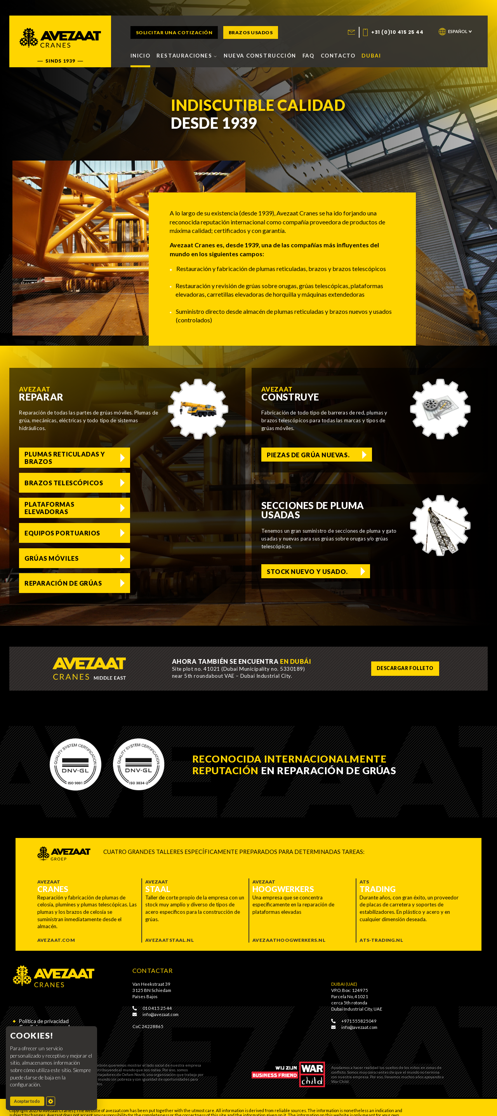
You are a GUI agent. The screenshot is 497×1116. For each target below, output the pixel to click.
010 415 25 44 (152, 992)
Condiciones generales (47, 1012)
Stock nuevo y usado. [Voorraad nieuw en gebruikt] (307, 570)
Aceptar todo (29, 1101)
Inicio (140, 55)
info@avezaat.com (155, 999)
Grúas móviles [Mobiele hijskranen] (51, 507)
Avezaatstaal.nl (169, 925)
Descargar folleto (404, 653)
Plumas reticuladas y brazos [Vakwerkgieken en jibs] (61, 457)
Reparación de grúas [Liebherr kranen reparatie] (174, 507)
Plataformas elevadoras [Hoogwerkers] (49, 482)
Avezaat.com (56, 925)
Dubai (371, 55)
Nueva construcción (260, 55)
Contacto (338, 55)
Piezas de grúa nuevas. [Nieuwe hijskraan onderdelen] (308, 454)
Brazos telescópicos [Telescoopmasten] (160, 457)
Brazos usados (251, 32)
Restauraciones (186, 55)
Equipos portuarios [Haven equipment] (173, 482)
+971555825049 (354, 1005)
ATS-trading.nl (381, 925)
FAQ (308, 55)
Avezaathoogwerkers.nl (288, 925)
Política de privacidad (44, 1006)
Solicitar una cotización (174, 32)
